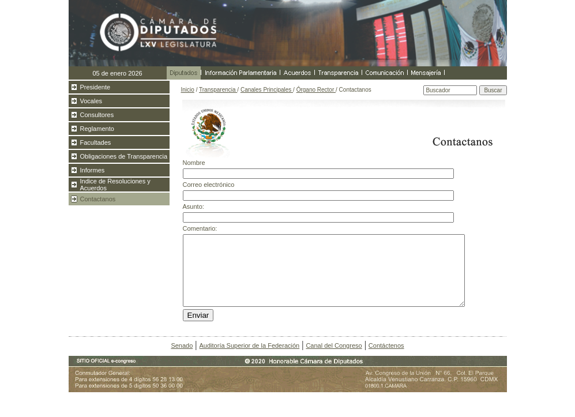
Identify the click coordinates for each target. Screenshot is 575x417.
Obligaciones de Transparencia (124, 156)
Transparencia (218, 90)
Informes (92, 170)
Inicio (187, 90)
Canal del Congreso (334, 345)
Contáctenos (386, 345)
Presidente (95, 87)
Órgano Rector (316, 90)
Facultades (95, 142)
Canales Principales (266, 90)
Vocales (91, 100)
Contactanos (98, 199)
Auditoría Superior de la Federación (250, 345)
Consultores (97, 114)
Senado (182, 345)
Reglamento (97, 128)
